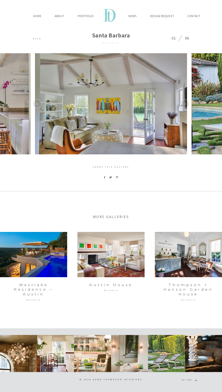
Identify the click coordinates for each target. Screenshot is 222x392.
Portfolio (111, 42)
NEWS (132, 16)
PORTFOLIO (86, 16)
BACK (37, 39)
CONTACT (193, 16)
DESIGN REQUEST (162, 16)
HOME (37, 16)
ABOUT (59, 16)
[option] (111, 104)
